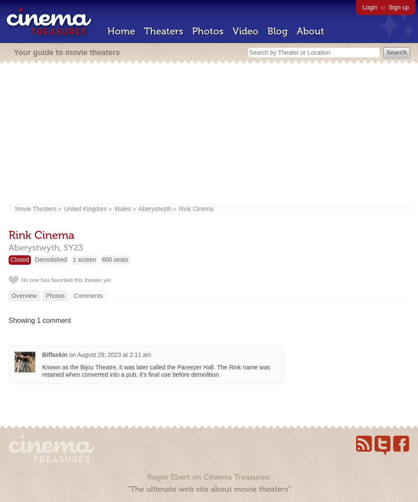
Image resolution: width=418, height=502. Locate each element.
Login (370, 7)
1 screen (84, 259)
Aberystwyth (154, 208)
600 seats (115, 259)
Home (121, 31)
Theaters (163, 31)
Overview (24, 295)
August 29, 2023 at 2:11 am (114, 354)
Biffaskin (55, 354)
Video (245, 31)
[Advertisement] (209, 134)
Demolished (51, 259)
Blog (277, 31)
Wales (122, 208)
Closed (19, 259)
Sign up (399, 7)
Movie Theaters (35, 208)
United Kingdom (85, 208)
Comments (88, 295)
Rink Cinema (196, 208)
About (310, 31)
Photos (208, 31)
